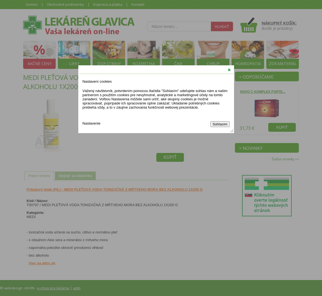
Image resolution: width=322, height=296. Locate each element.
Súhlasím (220, 124)
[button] (229, 69)
